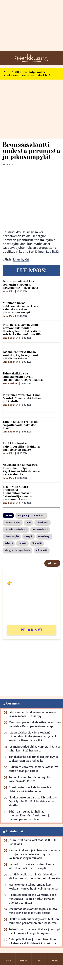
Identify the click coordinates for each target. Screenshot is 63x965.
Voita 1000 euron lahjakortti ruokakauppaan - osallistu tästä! (27, 73)
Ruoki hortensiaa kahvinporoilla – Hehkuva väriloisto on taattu (21, 446)
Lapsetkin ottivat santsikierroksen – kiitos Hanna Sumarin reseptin (31, 866)
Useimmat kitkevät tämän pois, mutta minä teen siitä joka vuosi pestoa (33, 911)
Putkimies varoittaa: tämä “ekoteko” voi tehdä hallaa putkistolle (22, 398)
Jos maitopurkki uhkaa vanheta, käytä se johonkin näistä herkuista (22, 355)
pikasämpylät (12, 536)
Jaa (52, 563)
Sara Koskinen (10, 337)
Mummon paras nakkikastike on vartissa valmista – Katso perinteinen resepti (20, 307)
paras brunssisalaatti (16, 529)
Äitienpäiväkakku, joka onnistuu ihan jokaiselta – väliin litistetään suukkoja (32, 941)
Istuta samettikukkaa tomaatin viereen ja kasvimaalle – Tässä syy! (20, 284)
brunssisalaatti (12, 522)
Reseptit (28, 536)
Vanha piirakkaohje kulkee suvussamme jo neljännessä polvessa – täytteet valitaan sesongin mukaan (34, 854)
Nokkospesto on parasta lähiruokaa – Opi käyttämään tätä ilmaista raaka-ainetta (21, 469)
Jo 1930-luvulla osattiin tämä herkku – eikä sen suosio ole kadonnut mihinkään (34, 876)
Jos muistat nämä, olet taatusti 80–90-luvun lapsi (32, 842)
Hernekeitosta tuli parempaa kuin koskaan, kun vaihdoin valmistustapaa (33, 886)
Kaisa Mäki (8, 291)
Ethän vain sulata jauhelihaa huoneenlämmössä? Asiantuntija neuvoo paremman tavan (17, 493)
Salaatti (22, 543)
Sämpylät (37, 543)
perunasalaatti (40, 529)
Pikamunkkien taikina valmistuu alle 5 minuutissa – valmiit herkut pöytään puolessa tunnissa (33, 898)
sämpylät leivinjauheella (17, 550)
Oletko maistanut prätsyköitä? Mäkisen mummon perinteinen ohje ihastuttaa (34, 921)
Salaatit (9, 543)
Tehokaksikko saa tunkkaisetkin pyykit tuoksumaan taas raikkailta (23, 376)
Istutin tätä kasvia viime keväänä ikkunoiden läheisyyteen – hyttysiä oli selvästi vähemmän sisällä (22, 329)
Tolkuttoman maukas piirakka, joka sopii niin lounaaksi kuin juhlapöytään (34, 931)
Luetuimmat (14, 831)
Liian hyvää (21, 259)
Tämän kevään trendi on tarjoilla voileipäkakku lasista (20, 425)
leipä (28, 522)
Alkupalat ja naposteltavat (31, 515)
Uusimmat (13, 703)
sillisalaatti (42, 550)
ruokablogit (44, 536)
